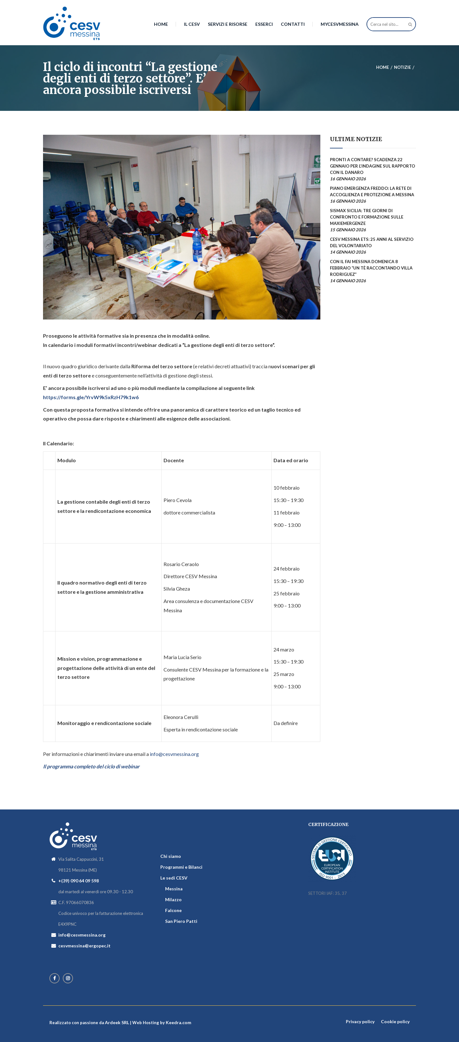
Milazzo (173, 899)
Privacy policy (360, 1021)
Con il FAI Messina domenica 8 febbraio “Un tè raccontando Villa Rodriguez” (371, 268)
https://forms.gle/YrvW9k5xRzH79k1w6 (91, 397)
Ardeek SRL (117, 1022)
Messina (174, 888)
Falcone (173, 910)
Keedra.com (178, 1022)
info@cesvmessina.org (174, 754)
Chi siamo (170, 856)
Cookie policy (395, 1021)
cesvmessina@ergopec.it (84, 945)
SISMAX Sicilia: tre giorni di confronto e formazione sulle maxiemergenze (366, 217)
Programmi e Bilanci (181, 867)
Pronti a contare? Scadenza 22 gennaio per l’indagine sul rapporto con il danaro (372, 166)
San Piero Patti (181, 921)
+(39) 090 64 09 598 (78, 880)
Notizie (402, 67)
